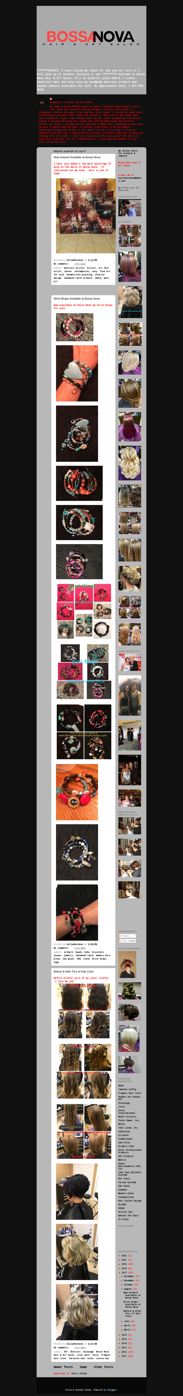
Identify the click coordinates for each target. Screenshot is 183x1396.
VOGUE (121, 1208)
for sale (59, 274)
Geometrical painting (79, 274)
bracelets (98, 952)
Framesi (105, 1354)
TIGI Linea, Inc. (128, 1127)
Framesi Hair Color (129, 1093)
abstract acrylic (74, 267)
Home (83, 1367)
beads (79, 952)
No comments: (62, 263)
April (128, 1325)
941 (66, 1351)
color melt (83, 1354)
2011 (125, 1356)
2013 (125, 1347)
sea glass (68, 958)
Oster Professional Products (129, 1151)
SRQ (79, 958)
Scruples (123, 1135)
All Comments (129, 940)
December (130, 1276)
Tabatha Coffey (127, 1089)
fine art (105, 271)
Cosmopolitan (126, 1197)
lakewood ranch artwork (78, 278)
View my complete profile (54, 145)
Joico (121, 1106)
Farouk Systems (127, 1182)
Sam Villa (124, 1142)
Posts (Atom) (79, 1373)
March (128, 1329)
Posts (124, 935)
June (127, 1321)
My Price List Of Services (128, 189)
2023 (125, 1255)
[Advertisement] (83, 290)
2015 (125, 1339)
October (129, 1284)
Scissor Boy (125, 1211)
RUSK (120, 1085)
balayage (88, 1351)
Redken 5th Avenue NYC (129, 1098)
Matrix (122, 1159)
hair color (60, 1358)
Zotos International (126, 1111)
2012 (125, 1351)
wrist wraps (99, 958)
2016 (125, 1334)
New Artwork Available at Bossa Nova (77, 157)
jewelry (68, 955)
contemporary (82, 271)
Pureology (124, 1103)
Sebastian (124, 1131)
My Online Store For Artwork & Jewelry (128, 153)
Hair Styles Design (129, 1200)
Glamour (122, 1189)
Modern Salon (126, 1193)
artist (57, 271)
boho (87, 952)
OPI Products (126, 1156)
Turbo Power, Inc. (129, 1120)
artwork (68, 952)
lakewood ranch (84, 955)
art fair (104, 267)
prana (57, 958)
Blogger (112, 1389)
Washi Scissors (127, 1116)
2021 (125, 1259)
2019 (125, 1264)
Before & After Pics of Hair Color (74, 971)
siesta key (102, 1358)
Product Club (126, 1146)
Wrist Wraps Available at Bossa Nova (77, 298)
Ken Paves (124, 1185)
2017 (125, 1272)
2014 (125, 1343)
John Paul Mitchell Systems (129, 1173)
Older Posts (103, 1367)
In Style (123, 1219)
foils (95, 1354)
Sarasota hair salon (81, 1358)
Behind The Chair (128, 1215)
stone (86, 958)
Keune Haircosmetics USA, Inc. (129, 1166)
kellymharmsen (60, 99)
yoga (56, 962)
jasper (57, 955)
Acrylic (91, 267)
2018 (125, 1268)
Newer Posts (63, 1367)
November (130, 1280)
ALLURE (122, 1204)
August (128, 1288)
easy (94, 271)
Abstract (75, 1351)
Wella (121, 1124)
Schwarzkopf (125, 1138)
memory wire (103, 955)
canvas (68, 271)
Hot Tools (124, 1178)
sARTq (98, 278)
